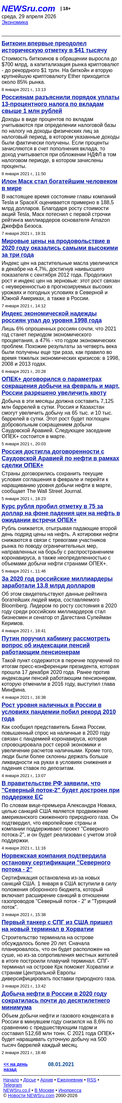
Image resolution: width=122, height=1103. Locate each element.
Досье (29, 1079)
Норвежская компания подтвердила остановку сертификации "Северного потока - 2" (56, 862)
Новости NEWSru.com (31, 1095)
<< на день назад (16, 1067)
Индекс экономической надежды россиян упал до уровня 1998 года (52, 317)
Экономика (15, 22)
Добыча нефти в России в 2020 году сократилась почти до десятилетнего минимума (56, 1000)
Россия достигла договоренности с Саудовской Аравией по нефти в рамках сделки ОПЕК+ (60, 458)
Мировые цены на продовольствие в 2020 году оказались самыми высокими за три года (60, 248)
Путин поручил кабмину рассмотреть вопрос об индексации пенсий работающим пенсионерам (56, 645)
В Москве (44, 1090)
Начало (11, 1079)
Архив (46, 1079)
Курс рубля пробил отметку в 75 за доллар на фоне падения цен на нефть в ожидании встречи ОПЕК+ (61, 513)
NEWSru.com (28, 8)
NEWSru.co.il (16, 1090)
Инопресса (70, 1090)
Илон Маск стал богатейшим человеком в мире (59, 184)
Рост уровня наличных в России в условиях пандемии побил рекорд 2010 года (59, 712)
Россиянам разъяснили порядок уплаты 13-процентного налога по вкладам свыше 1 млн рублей (60, 104)
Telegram (12, 1085)
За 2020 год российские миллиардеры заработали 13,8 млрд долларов (57, 582)
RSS (91, 1079)
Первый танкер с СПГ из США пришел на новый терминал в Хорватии (57, 925)
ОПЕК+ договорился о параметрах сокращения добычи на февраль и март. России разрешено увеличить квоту (60, 386)
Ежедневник (70, 1079)
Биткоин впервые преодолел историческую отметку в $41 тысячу (54, 47)
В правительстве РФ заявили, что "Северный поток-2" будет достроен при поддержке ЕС (61, 790)
